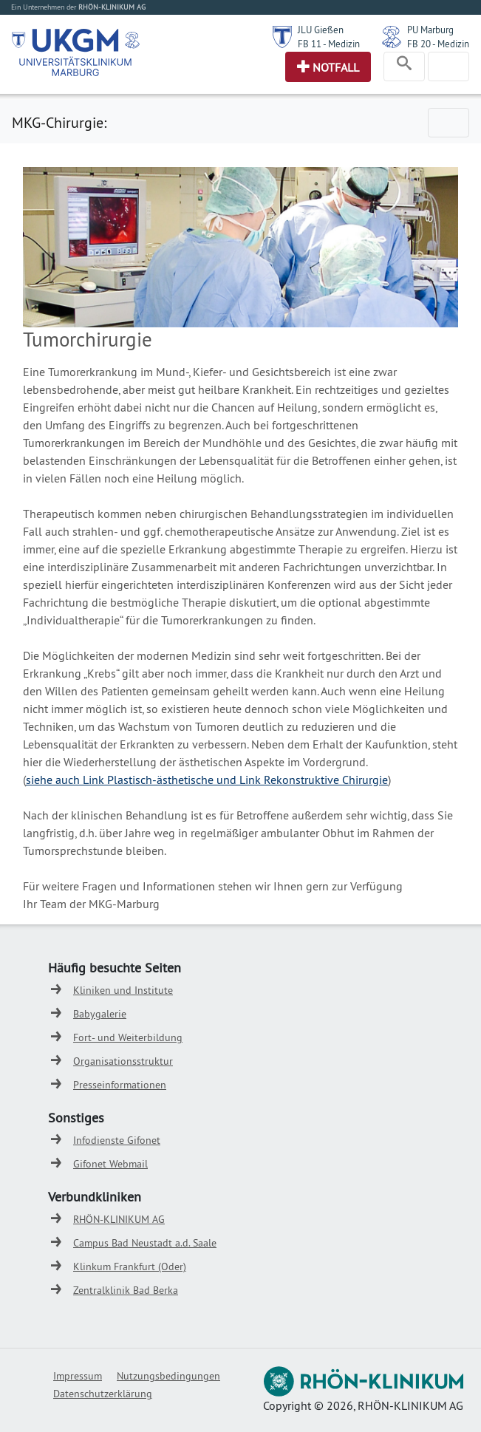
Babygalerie (99, 1013)
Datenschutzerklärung (102, 1393)
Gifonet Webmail (110, 1163)
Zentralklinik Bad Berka (125, 1290)
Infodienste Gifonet (116, 1140)
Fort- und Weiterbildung (127, 1037)
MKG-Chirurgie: (59, 122)
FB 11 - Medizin (329, 44)
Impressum (77, 1375)
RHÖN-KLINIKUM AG (119, 1219)
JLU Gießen (321, 29)
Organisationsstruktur (123, 1061)
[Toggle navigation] (404, 66)
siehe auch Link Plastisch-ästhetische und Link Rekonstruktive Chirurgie (207, 779)
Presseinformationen (119, 1084)
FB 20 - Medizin (438, 44)
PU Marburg (430, 29)
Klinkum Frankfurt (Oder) (129, 1266)
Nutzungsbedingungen (168, 1375)
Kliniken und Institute (123, 990)
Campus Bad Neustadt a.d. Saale (144, 1242)
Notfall (336, 67)
